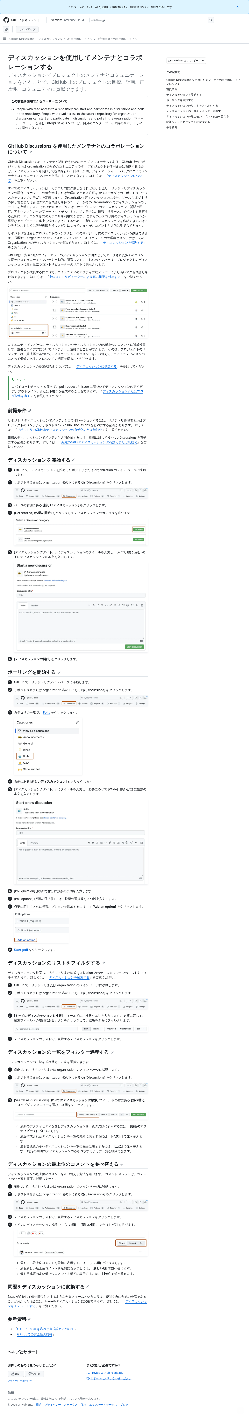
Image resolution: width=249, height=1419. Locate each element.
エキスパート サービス (103, 1404)
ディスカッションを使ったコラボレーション (65, 39)
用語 (38, 1404)
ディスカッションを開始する (41, 459)
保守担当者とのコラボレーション (117, 39)
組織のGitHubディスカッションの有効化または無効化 (99, 442)
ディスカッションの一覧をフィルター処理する (61, 1052)
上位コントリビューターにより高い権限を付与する (85, 277)
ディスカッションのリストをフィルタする (56, 962)
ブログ (124, 1404)
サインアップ (27, 29)
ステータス (71, 1404)
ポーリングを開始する (34, 672)
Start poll (21, 950)
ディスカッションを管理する (123, 242)
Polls (46, 712)
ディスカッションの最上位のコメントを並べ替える (65, 1164)
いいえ (34, 1373)
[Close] (238, 6)
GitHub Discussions (21, 39)
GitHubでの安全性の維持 (34, 1334)
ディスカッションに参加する (96, 366)
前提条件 (19, 410)
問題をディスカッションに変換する (48, 1286)
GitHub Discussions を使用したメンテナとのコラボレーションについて (76, 149)
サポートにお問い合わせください (109, 1378)
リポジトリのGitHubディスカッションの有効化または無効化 (59, 430)
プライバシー (53, 1404)
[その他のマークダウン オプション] (203, 61)
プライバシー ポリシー (20, 1380)
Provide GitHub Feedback (105, 1372)
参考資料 (19, 1319)
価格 (83, 1404)
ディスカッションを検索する (69, 977)
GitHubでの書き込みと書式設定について (45, 1329)
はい (16, 1373)
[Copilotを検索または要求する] (151, 20)
